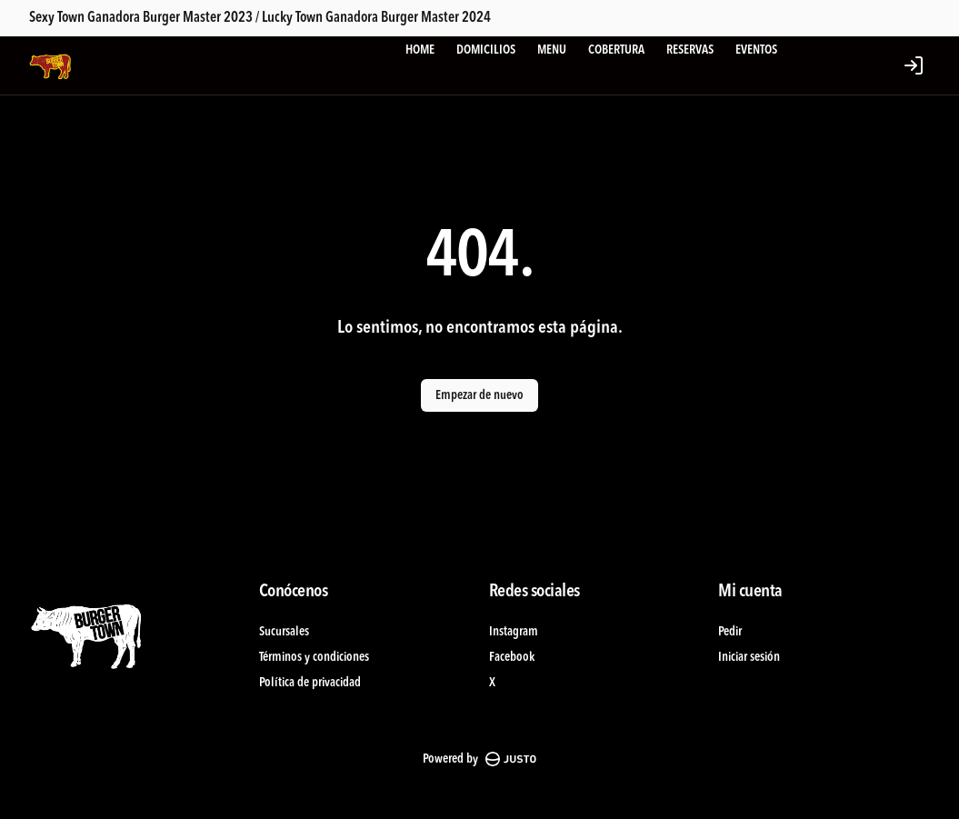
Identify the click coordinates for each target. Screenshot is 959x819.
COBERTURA (616, 50)
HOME (420, 50)
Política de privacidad (310, 682)
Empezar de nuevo (479, 395)
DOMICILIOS (485, 50)
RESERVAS (690, 50)
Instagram (513, 631)
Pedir (730, 631)
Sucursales (284, 631)
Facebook (511, 657)
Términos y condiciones (314, 657)
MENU (551, 50)
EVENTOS (756, 50)
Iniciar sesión (749, 657)
